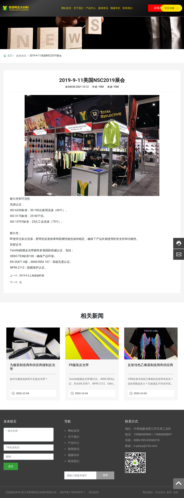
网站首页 (73, 430)
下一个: (14, 282)
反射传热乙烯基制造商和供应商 (150, 365)
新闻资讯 (21, 55)
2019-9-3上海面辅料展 (31, 275)
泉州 (169, 492)
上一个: (14, 275)
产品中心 (73, 443)
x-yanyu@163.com (145, 446)
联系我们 (73, 461)
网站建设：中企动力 (154, 492)
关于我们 (73, 436)
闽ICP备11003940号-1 (72, 492)
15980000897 (163, 434)
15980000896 (142, 434)
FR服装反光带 (79, 365)
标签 (175, 492)
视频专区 (73, 455)
